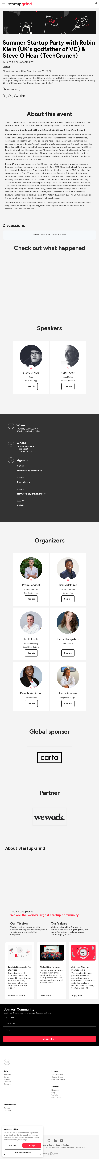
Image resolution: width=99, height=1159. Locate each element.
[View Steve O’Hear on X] (31, 368)
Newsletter (55, 1090)
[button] (96, 3)
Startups (7, 1079)
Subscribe (48, 1039)
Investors (7, 1075)
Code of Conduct (62, 1145)
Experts (6, 1077)
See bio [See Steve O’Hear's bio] (31, 386)
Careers (7, 1108)
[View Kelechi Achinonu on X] (31, 688)
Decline (12, 1145)
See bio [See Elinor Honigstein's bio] (68, 653)
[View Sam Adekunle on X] (68, 580)
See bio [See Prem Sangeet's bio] (31, 599)
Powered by (49, 1153)
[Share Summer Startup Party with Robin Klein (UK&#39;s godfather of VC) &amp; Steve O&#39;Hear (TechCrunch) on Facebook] (5, 96)
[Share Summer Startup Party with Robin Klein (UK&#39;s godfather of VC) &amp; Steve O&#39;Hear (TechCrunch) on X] (11, 96)
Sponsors (7, 1082)
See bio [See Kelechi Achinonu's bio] (31, 703)
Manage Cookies (23, 1152)
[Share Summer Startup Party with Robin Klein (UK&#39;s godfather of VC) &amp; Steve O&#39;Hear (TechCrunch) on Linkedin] (17, 96)
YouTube (54, 1095)
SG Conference (57, 1075)
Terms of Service (48, 1145)
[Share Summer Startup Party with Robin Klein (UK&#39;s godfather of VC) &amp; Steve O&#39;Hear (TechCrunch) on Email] (22, 96)
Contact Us (8, 1110)
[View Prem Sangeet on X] (31, 580)
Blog (53, 1093)
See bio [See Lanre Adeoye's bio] (68, 703)
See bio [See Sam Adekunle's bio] (68, 599)
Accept (32, 1145)
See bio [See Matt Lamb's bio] (31, 653)
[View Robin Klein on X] (68, 368)
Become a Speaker (58, 1079)
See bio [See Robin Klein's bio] (68, 386)
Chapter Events (57, 1077)
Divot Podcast (56, 1097)
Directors (7, 1084)
